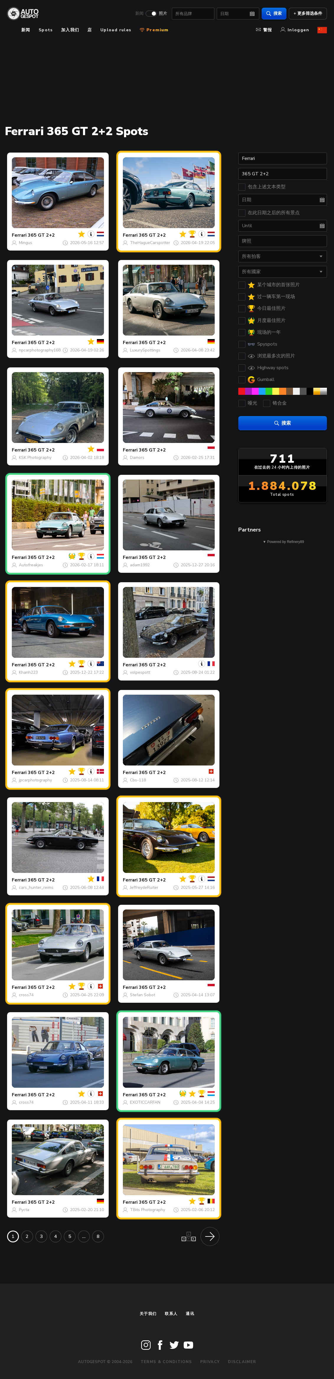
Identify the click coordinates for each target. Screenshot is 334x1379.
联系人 (171, 1313)
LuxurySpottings (145, 350)
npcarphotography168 (40, 350)
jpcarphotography (35, 780)
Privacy (210, 1362)
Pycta (24, 1210)
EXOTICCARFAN (145, 1102)
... (84, 1236)
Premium (154, 30)
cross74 (26, 995)
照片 (163, 14)
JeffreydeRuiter (144, 887)
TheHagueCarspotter (150, 243)
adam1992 (140, 565)
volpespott (140, 672)
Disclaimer (242, 1362)
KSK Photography (35, 457)
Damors (137, 457)
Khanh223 (28, 672)
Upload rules (115, 30)
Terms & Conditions (166, 1362)
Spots (46, 30)
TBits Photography (147, 1210)
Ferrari (19, 235)
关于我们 (148, 1313)
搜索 (274, 13)
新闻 (139, 14)
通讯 (190, 1313)
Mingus (25, 243)
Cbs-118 (138, 780)
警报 (264, 30)
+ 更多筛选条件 (308, 13)
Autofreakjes (31, 565)
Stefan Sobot (142, 995)
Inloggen (295, 30)
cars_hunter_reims (36, 887)
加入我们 (70, 30)
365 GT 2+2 (41, 235)
